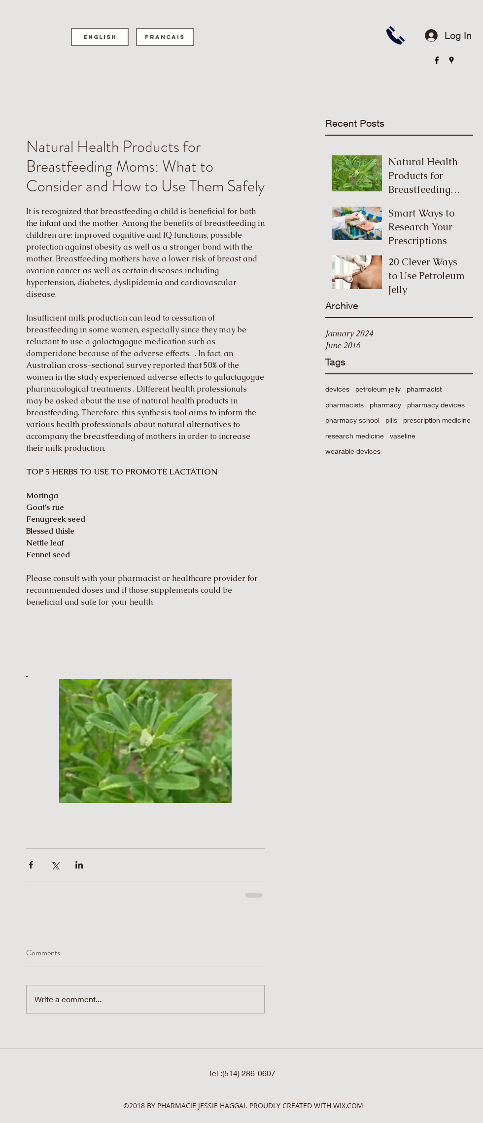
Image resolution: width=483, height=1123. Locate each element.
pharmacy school (352, 420)
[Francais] (165, 37)
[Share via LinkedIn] (79, 864)
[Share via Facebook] (30, 864)
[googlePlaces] (451, 60)
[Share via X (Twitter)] (55, 864)
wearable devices (352, 451)
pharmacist (424, 389)
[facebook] (437, 60)
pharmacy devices (436, 404)
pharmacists (344, 404)
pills (391, 420)
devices (337, 389)
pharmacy (385, 404)
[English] (100, 37)
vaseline (402, 436)
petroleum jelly (378, 389)
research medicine (354, 436)
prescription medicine (437, 420)
